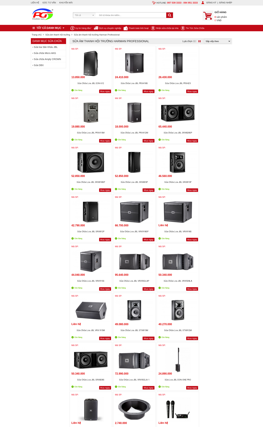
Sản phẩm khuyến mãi (122, 330)
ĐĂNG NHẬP (225, 2)
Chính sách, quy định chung (84, 326)
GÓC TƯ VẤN (49, 2)
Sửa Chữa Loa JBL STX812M (151, 231)
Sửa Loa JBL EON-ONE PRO (85, 281)
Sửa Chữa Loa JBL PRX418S (118, 83)
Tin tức (34, 334)
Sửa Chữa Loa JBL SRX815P (183, 132)
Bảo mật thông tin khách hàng (85, 334)
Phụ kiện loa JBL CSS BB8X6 (150, 281)
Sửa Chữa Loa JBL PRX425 (151, 83)
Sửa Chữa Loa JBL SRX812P (216, 132)
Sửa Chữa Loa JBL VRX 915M (85, 233)
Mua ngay (94, 91)
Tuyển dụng (36, 330)
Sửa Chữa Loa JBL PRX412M (216, 83)
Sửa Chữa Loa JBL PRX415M (183, 83)
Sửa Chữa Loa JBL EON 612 (85, 83)
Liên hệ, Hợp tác (39, 337)
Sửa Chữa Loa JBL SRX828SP (85, 134)
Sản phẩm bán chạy (121, 327)
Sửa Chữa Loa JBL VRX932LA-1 (216, 233)
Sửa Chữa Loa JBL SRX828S (183, 231)
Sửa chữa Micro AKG (45, 53)
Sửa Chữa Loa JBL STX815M (118, 231)
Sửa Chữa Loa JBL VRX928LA (216, 183)
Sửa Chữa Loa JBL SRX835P (150, 132)
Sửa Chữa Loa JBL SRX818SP (118, 134)
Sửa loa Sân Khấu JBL (46, 47)
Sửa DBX (39, 65)
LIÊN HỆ (35, 2)
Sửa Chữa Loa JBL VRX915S (150, 182)
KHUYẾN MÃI (66, 2)
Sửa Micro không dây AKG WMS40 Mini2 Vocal (183, 282)
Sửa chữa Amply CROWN (47, 59)
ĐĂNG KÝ (211, 2)
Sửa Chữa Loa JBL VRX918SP (85, 183)
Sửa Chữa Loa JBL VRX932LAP (183, 183)
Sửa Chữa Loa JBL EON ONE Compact (118, 282)
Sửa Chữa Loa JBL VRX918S (118, 182)
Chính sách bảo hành (81, 330)
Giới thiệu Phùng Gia (41, 326)
